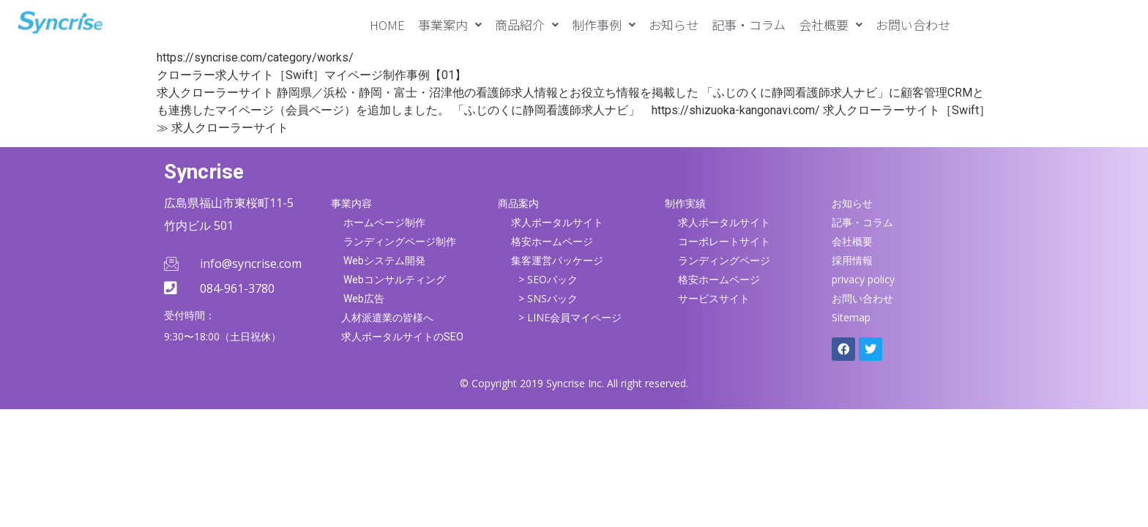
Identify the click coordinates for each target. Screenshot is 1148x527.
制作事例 (604, 24)
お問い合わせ (913, 24)
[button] (449, 24)
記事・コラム (749, 24)
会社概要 (830, 24)
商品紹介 (527, 24)
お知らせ (673, 24)
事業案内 (450, 24)
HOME (387, 24)
